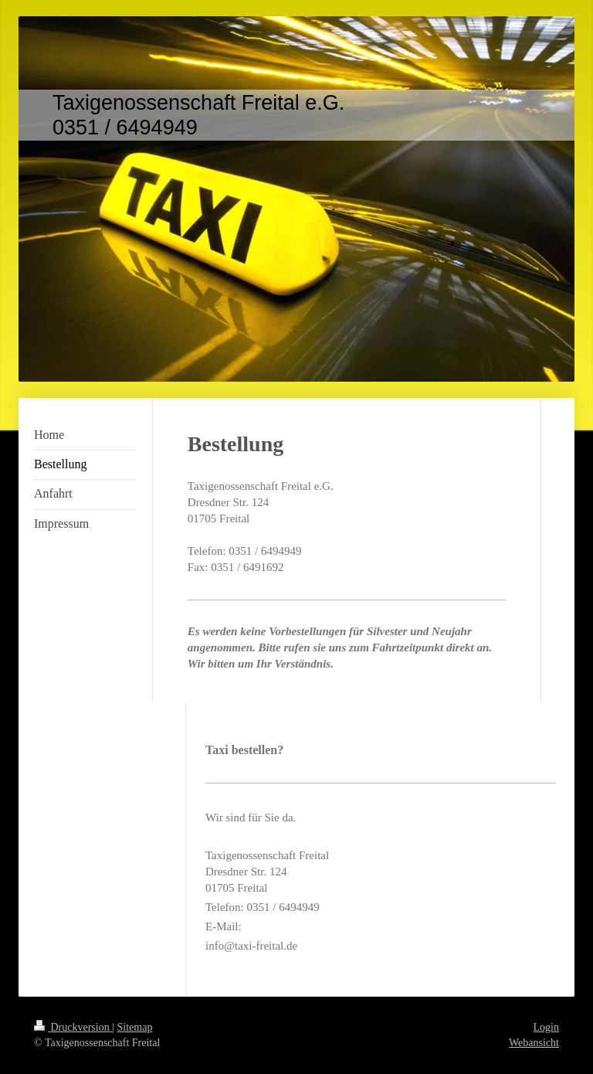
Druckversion (73, 1027)
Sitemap (135, 1027)
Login (546, 1027)
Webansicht (534, 1043)
